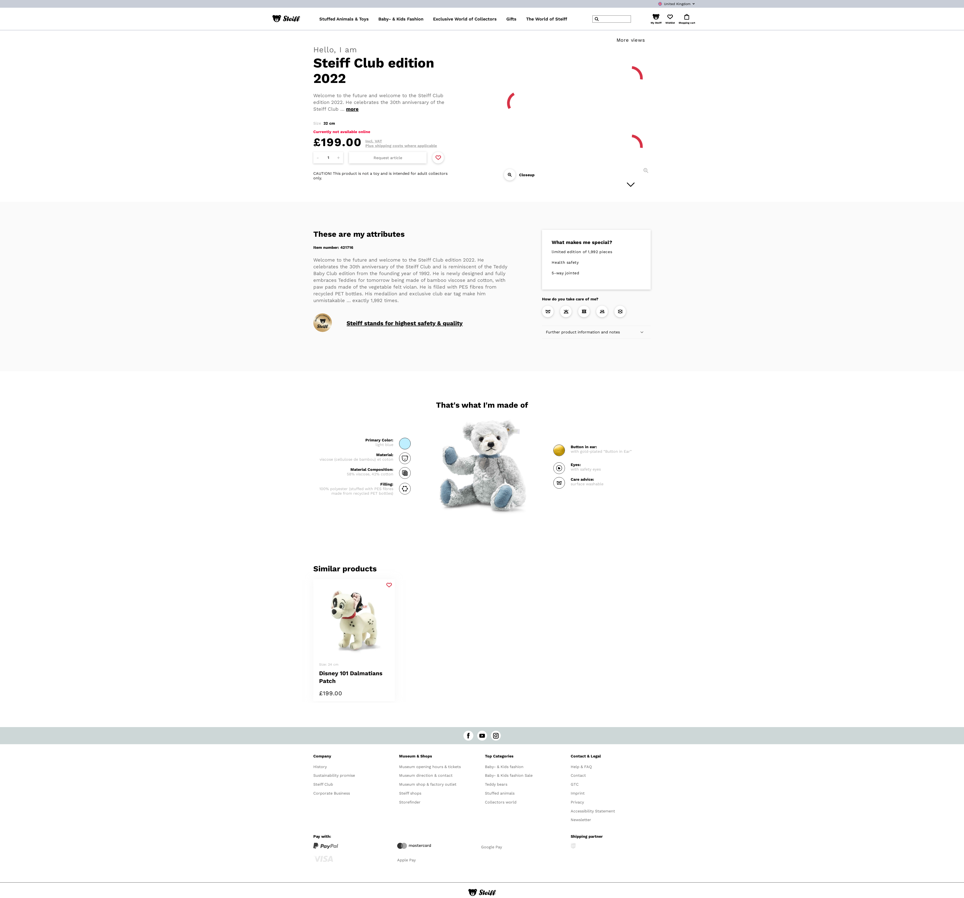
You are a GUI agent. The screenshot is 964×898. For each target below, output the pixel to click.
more (352, 109)
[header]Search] (611, 19)
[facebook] (468, 736)
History (320, 766)
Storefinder (410, 802)
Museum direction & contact (426, 775)
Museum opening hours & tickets (430, 766)
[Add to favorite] (438, 157)
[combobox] (669, 4)
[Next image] (630, 185)
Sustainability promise (334, 775)
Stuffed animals (500, 793)
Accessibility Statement (593, 811)
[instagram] (496, 736)
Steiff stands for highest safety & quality (405, 323)
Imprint (578, 793)
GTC (575, 784)
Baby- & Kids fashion (504, 766)
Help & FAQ (581, 766)
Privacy (577, 802)
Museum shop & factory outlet (427, 784)
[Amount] (328, 157)
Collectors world (500, 802)
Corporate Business (331, 793)
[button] (656, 19)
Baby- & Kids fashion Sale (509, 775)
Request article (388, 157)
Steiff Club (323, 784)
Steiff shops (410, 793)
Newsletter (581, 819)
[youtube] (482, 736)
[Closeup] (509, 175)
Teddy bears (496, 784)
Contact (578, 775)
